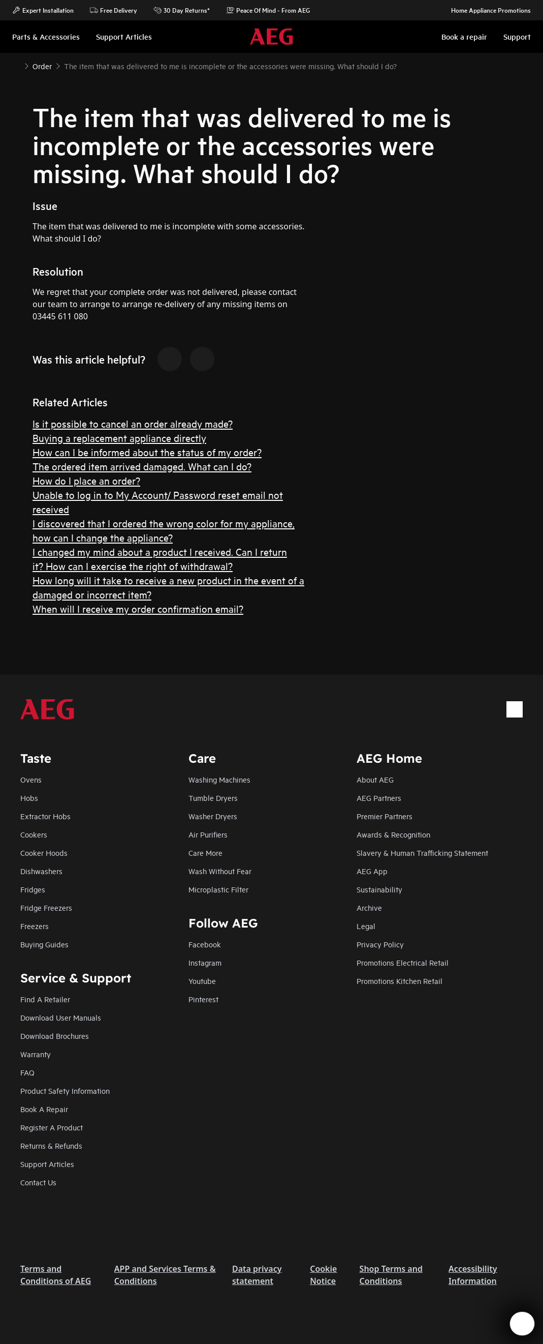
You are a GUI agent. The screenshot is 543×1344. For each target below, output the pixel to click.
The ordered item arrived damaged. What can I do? (142, 466)
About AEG (375, 779)
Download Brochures (54, 1035)
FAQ (27, 1072)
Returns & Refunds (51, 1145)
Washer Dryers (212, 816)
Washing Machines (219, 779)
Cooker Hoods (44, 852)
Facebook (204, 944)
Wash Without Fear (219, 871)
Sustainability (379, 889)
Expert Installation (43, 10)
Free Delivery (113, 10)
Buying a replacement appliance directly (119, 437)
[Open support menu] (522, 1323)
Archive (369, 907)
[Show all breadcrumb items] (16, 65)
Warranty (35, 1054)
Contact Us (38, 1182)
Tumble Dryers (213, 797)
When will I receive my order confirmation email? (138, 608)
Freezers (34, 926)
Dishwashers (41, 871)
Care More (205, 852)
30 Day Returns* (181, 10)
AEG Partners (379, 797)
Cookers (33, 834)
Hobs (29, 797)
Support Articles (47, 1164)
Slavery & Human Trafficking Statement (422, 852)
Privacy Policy (380, 944)
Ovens (31, 779)
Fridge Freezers (46, 907)
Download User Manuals (60, 1017)
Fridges (32, 889)
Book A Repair (44, 1109)
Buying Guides (44, 944)
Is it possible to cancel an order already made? (133, 423)
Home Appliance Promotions (486, 10)
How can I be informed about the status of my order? (147, 451)
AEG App (372, 871)
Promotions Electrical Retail (403, 962)
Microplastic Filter (218, 889)
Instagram (204, 962)
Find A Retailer (45, 999)
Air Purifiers (208, 834)
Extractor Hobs (45, 816)
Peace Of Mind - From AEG (268, 10)
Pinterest (203, 999)
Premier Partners (384, 816)
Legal (366, 926)
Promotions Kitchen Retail (399, 980)
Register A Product (51, 1127)
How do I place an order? (86, 480)
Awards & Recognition (393, 834)
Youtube (202, 980)
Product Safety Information (65, 1090)
